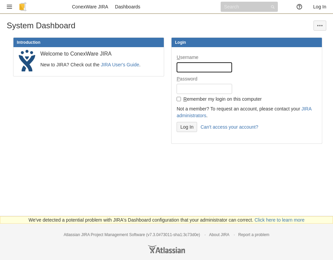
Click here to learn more (280, 220)
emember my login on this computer (222, 99)
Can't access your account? (229, 127)
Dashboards (128, 6)
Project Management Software (118, 234)
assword (187, 79)
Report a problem (253, 234)
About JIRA (219, 234)
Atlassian (166, 249)
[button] (9, 6)
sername (187, 57)
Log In (319, 6)
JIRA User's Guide (120, 64)
